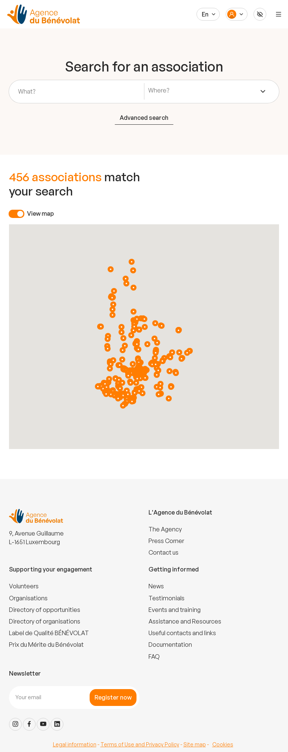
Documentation (170, 644)
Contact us (163, 552)
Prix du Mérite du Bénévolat (46, 644)
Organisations (28, 598)
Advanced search (144, 117)
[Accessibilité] (260, 14)
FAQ (154, 656)
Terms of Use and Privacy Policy (139, 744)
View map (40, 213)
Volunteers (24, 586)
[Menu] (278, 14)
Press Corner (166, 541)
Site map (194, 744)
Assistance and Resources (184, 621)
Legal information (74, 744)
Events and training (174, 609)
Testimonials (166, 598)
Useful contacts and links (182, 633)
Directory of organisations (44, 621)
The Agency (165, 529)
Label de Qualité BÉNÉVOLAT (49, 633)
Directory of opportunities (44, 609)
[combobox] (207, 91)
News (156, 586)
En (205, 14)
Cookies (222, 744)
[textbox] (160, 90)
